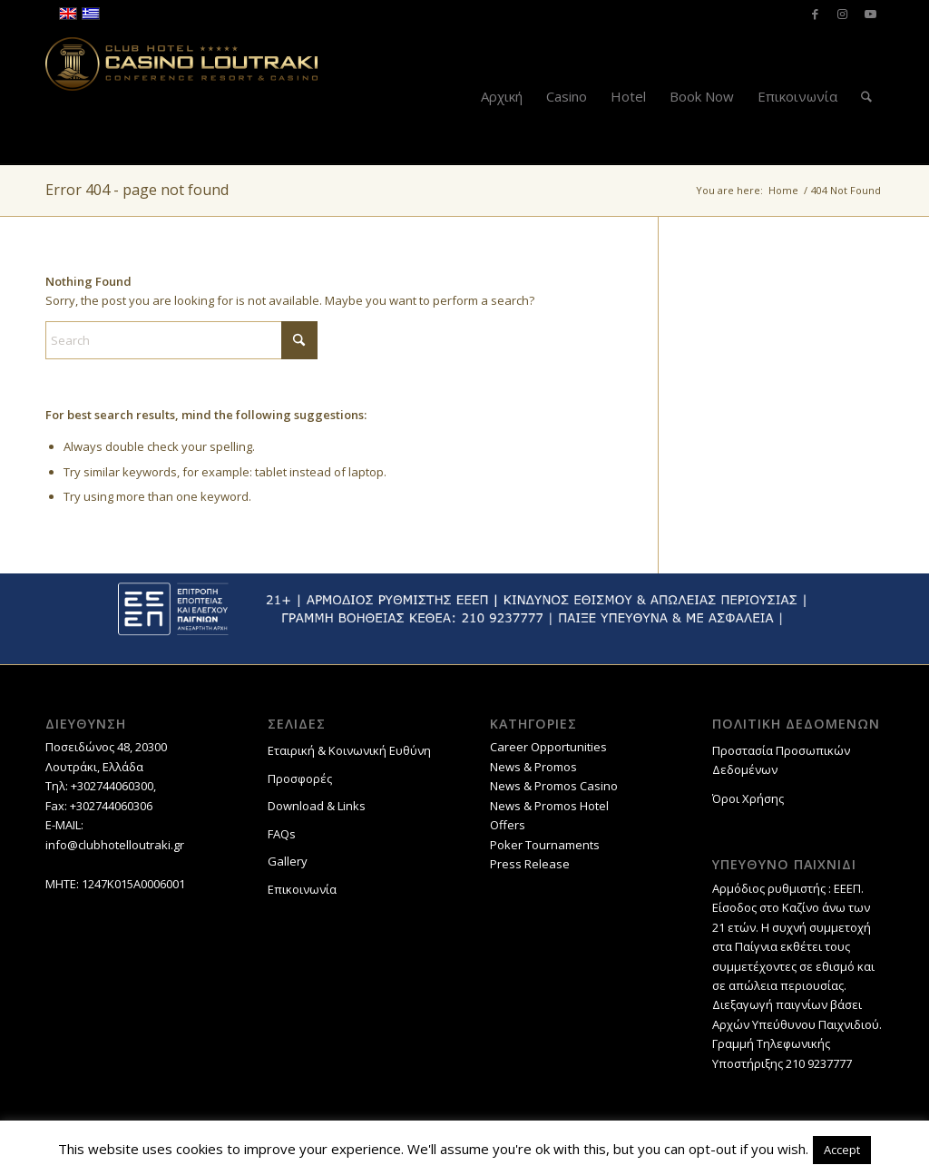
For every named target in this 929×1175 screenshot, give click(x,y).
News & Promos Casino (554, 786)
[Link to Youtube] (870, 13)
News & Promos (533, 767)
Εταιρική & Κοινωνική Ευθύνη (349, 750)
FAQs (282, 834)
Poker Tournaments (545, 845)
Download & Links (317, 806)
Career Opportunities (548, 747)
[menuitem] (501, 96)
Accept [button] (842, 1149)
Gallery (288, 861)
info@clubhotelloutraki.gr (114, 845)
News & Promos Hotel (549, 806)
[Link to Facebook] (815, 13)
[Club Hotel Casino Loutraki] (181, 96)
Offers (507, 825)
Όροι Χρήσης (748, 798)
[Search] (866, 96)
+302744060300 (112, 786)
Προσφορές (300, 778)
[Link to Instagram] (842, 13)
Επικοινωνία (302, 889)
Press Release (530, 864)
